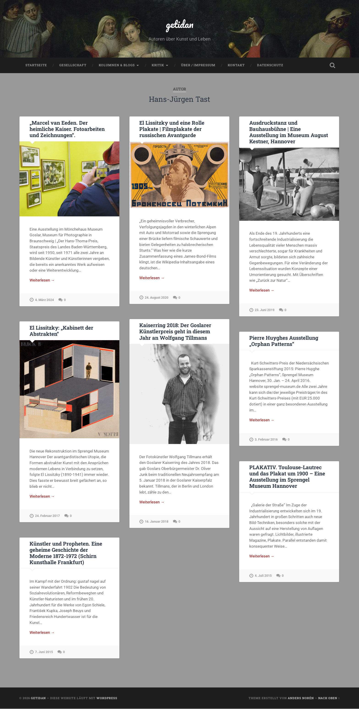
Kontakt (236, 65)
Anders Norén (301, 698)
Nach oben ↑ (329, 698)
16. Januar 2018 (156, 522)
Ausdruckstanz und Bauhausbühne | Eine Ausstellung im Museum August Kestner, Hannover (288, 132)
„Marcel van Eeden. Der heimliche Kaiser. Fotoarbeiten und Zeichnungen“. (67, 129)
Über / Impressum (198, 65)
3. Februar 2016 (266, 440)
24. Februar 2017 (47, 517)
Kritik (158, 65)
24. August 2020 (156, 298)
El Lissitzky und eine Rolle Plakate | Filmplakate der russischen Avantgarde (171, 129)
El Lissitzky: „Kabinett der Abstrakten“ (61, 331)
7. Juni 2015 (44, 653)
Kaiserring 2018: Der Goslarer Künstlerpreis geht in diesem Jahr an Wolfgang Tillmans (175, 331)
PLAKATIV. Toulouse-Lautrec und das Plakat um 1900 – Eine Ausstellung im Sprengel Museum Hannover (287, 477)
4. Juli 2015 (263, 576)
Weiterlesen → (42, 281)
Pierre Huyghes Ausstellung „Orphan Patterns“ (283, 341)
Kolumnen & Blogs (117, 65)
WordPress (106, 698)
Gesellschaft (72, 65)
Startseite (36, 65)
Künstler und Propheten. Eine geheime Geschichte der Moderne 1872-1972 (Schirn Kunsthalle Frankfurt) (66, 553)
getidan (180, 24)
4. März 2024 (44, 301)
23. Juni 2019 (264, 311)
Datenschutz (270, 65)
